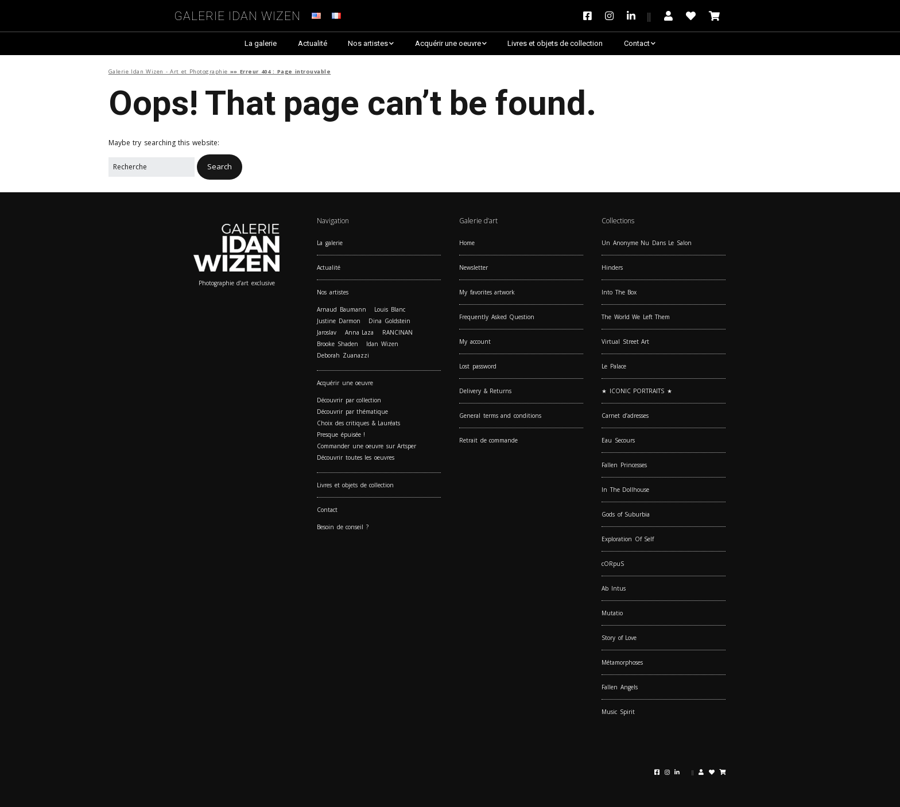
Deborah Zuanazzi (343, 355)
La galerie (261, 43)
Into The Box (619, 292)
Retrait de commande (488, 440)
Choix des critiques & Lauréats (358, 423)
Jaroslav (326, 332)
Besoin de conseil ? (342, 527)
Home (467, 243)
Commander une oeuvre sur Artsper (366, 446)
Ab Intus (614, 588)
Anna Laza (359, 332)
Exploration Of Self (628, 539)
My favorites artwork (487, 292)
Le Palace (614, 366)
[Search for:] (151, 167)
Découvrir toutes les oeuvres (355, 457)
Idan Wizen (382, 344)
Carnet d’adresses (625, 416)
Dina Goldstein (389, 321)
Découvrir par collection (349, 400)
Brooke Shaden (337, 344)
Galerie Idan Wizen (237, 14)
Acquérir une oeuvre (448, 43)
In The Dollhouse (625, 490)
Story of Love (619, 638)
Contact (637, 43)
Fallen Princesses (624, 465)
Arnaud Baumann (341, 309)
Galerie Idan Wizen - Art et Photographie (168, 71)
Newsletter (473, 267)
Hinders (612, 267)
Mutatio (612, 613)
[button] (219, 166)
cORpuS (613, 564)
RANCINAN (397, 332)
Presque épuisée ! (341, 434)
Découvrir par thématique (352, 412)
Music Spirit (618, 712)
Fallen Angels (620, 687)
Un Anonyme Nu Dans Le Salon (647, 243)
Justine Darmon (338, 321)
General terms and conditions (500, 416)
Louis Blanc (389, 309)
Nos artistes (368, 43)
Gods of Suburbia (626, 514)
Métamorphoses (622, 662)
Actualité (312, 43)
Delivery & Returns (485, 391)
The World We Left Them (636, 317)
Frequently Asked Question (496, 317)
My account (475, 341)
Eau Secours (618, 440)
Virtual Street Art (625, 341)
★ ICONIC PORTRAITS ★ (637, 391)
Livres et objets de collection (555, 43)
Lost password (477, 366)
